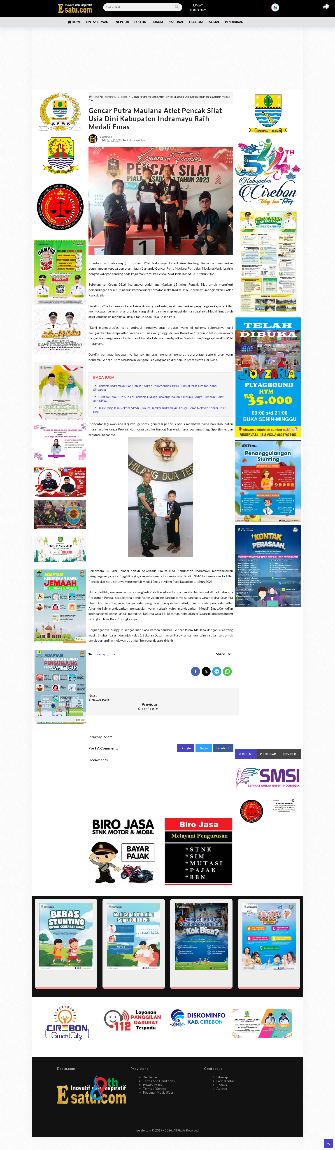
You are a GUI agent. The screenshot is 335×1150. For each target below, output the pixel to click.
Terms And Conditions (159, 1072)
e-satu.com (143, 1121)
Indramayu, (133, 140)
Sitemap (222, 1068)
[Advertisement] (167, 54)
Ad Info (221, 1079)
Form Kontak (225, 1072)
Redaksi (222, 1075)
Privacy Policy (152, 1075)
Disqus (204, 739)
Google (185, 739)
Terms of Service (155, 1079)
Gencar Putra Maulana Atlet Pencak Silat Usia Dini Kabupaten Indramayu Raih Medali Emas (155, 118)
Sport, (144, 140)
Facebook (223, 739)
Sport (113, 654)
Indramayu (100, 654)
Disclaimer (150, 1068)
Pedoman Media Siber (158, 1083)
